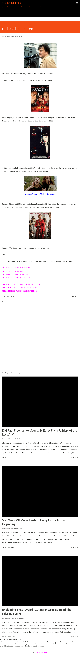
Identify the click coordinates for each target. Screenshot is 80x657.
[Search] (69, 3)
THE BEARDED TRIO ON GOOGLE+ (15, 274)
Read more (74, 457)
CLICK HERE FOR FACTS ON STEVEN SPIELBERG (21, 284)
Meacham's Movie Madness (17, 12)
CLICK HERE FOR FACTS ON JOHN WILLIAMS (19, 291)
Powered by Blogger (40, 652)
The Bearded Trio (11, 3)
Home (3, 12)
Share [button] (74, 296)
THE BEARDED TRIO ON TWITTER (15, 271)
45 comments (11, 637)
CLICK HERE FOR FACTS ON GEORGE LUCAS (19, 288)
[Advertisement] (40, 357)
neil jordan (10, 296)
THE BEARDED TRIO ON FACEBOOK (16, 268)
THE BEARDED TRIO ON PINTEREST (16, 278)
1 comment (11, 547)
